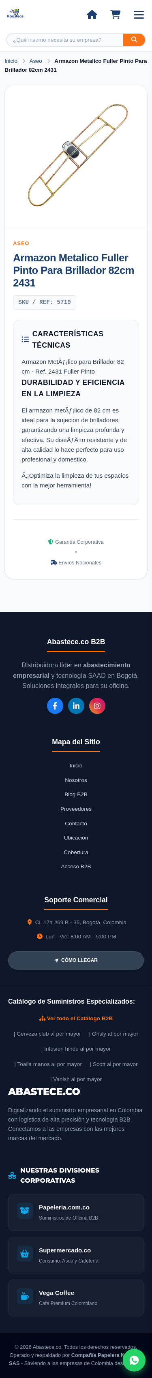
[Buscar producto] (65, 40)
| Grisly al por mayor (113, 1034)
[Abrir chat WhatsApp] (134, 1360)
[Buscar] (134, 40)
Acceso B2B (76, 866)
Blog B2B (76, 794)
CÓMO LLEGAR (76, 960)
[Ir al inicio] (92, 14)
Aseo (37, 61)
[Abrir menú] (139, 15)
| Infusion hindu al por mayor (76, 1049)
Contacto (76, 823)
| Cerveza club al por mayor (47, 1034)
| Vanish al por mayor (76, 1079)
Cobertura (76, 852)
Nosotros (76, 780)
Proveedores (76, 809)
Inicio (10, 61)
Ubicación (76, 838)
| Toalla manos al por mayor (47, 1064)
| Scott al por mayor (114, 1064)
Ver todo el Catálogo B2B (76, 1018)
